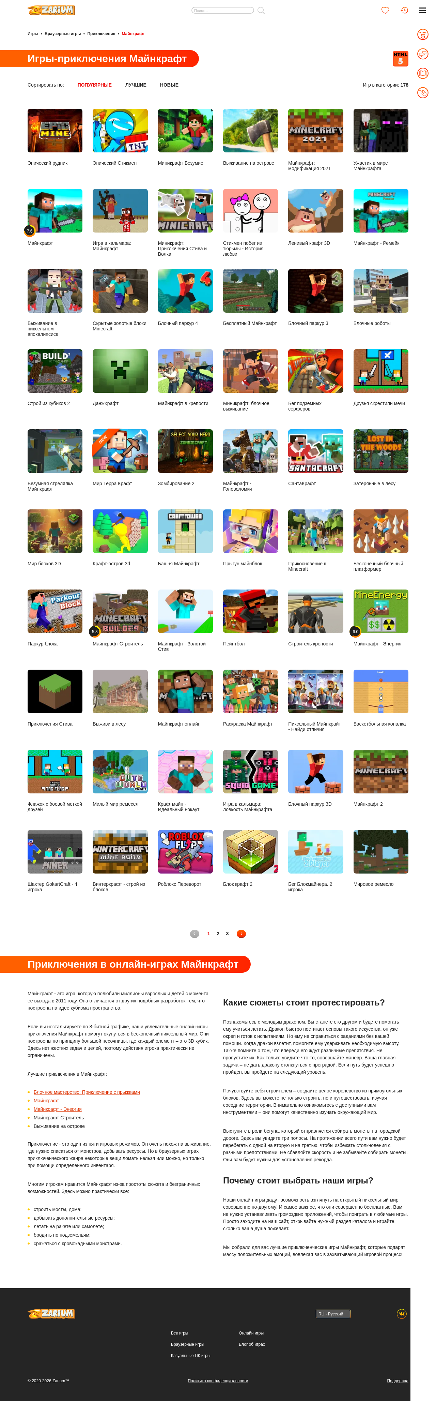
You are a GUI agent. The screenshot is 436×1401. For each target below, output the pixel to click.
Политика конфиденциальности (218, 1380)
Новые (169, 84)
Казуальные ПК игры (190, 1355)
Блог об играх (252, 1344)
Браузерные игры (63, 33)
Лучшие (136, 84)
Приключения (101, 33)
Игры (33, 33)
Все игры (179, 1332)
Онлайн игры (251, 1332)
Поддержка (397, 1380)
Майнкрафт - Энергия (58, 1109)
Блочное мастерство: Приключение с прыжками (87, 1091)
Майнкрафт (46, 1100)
